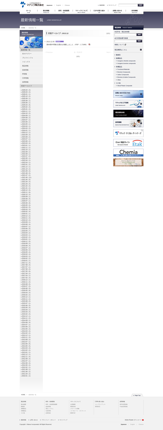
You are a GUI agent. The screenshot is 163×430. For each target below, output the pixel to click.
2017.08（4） (27, 265)
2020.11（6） (27, 192)
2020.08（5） (27, 199)
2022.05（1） (27, 158)
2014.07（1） (27, 325)
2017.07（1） (27, 267)
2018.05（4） (27, 252)
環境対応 (97, 406)
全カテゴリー (27, 54)
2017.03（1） (27, 275)
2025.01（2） (27, 109)
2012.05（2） (27, 365)
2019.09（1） (27, 222)
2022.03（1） (27, 162)
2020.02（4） (27, 211)
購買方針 (73, 413)
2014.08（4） (27, 322)
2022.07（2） (27, 156)
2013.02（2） (27, 350)
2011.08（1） (27, 369)
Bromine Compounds (123, 72)
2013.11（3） (27, 337)
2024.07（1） (27, 120)
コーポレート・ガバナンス (78, 410)
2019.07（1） (27, 226)
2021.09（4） (27, 171)
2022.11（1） (27, 148)
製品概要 (23, 404)
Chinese (141, 424)
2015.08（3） (27, 301)
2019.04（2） (27, 233)
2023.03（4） (27, 143)
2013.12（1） (27, 335)
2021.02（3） (27, 186)
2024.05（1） (27, 124)
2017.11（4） (27, 263)
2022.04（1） (27, 160)
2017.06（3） (27, 269)
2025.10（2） (27, 96)
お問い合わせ (34, 420)
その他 (118, 83)
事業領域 (73, 406)
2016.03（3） (27, 293)
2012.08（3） (27, 359)
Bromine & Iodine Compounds (126, 77)
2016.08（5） (27, 284)
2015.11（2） (27, 299)
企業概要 (73, 404)
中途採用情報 (123, 406)
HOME (23, 28)
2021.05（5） (27, 180)
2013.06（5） (27, 344)
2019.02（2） (27, 237)
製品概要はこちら (121, 50)
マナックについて (75, 401)
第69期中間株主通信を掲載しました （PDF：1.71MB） (68, 45)
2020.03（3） (27, 209)
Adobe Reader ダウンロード (133, 420)
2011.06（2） (27, 372)
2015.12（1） (27, 297)
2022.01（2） (27, 164)
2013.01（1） (27, 352)
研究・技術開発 (50, 401)
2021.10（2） (27, 169)
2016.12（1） (27, 280)
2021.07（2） (27, 175)
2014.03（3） (27, 331)
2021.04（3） (27, 182)
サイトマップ (63, 420)
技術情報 (25, 70)
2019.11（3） (27, 218)
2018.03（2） (27, 256)
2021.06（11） (27, 177)
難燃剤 (118, 55)
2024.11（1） (27, 111)
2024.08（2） (27, 118)
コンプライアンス (100, 404)
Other (119, 80)
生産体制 (48, 410)
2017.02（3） (27, 278)
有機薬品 (119, 67)
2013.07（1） (27, 342)
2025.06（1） (27, 103)
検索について (119, 45)
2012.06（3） (27, 363)
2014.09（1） (27, 320)
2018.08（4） (27, 246)
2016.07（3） (27, 286)
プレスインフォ (27, 58)
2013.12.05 (55, 42)
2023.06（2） (27, 141)
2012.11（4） (27, 357)
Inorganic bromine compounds (126, 63)
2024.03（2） (27, 128)
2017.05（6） (27, 271)
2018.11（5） (27, 241)
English (132, 424)
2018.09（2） (27, 243)
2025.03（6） (27, 105)
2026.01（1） (27, 94)
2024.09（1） (27, 116)
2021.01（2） (27, 188)
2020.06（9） (27, 203)
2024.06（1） (27, 122)
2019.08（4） (27, 224)
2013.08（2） (27, 340)
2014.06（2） (27, 327)
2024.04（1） (27, 126)
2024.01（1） (27, 130)
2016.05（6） (27, 290)
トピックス (26, 62)
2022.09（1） (27, 152)
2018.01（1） (27, 261)
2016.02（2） (27, 295)
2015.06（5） (27, 305)
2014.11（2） (27, 318)
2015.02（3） (27, 314)
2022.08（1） (27, 154)
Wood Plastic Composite (124, 85)
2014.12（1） (27, 316)
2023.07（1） (27, 139)
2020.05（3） (27, 205)
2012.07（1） (27, 361)
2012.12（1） (27, 354)
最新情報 (23, 420)
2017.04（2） (27, 273)
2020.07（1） (27, 201)
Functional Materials (123, 69)
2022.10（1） (27, 150)
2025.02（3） (27, 107)
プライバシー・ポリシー (49, 420)
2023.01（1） (27, 145)
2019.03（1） (27, 235)
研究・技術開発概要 (51, 404)
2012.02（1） (27, 367)
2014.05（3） (27, 329)
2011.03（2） (27, 374)
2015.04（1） (27, 310)
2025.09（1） (27, 98)
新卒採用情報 (123, 404)
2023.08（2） (27, 137)
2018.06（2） (27, 250)
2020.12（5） (27, 190)
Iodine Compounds (123, 74)
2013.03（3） (27, 348)
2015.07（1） (27, 303)
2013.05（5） (27, 346)
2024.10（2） (27, 113)
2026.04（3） (27, 90)
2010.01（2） (27, 376)
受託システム (49, 408)
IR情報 (24, 74)
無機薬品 (119, 58)
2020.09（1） (27, 197)
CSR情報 (25, 78)
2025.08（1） (27, 101)
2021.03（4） (27, 184)
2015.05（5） (27, 307)
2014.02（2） (27, 333)
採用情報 (25, 82)
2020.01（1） (27, 214)
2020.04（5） (27, 207)
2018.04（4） (27, 254)
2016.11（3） (27, 282)
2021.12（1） (27, 167)
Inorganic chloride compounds (126, 61)
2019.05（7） (27, 231)
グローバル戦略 (74, 408)
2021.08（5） (27, 173)
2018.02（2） (27, 258)
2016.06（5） (27, 288)
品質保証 (48, 413)
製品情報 (25, 66)
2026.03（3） (27, 92)
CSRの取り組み (99, 401)
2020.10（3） (27, 194)
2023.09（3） (27, 135)
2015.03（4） (27, 312)
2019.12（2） (27, 216)
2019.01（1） (27, 239)
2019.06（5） (27, 229)
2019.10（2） (27, 220)
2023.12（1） (27, 132)
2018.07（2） (27, 248)
